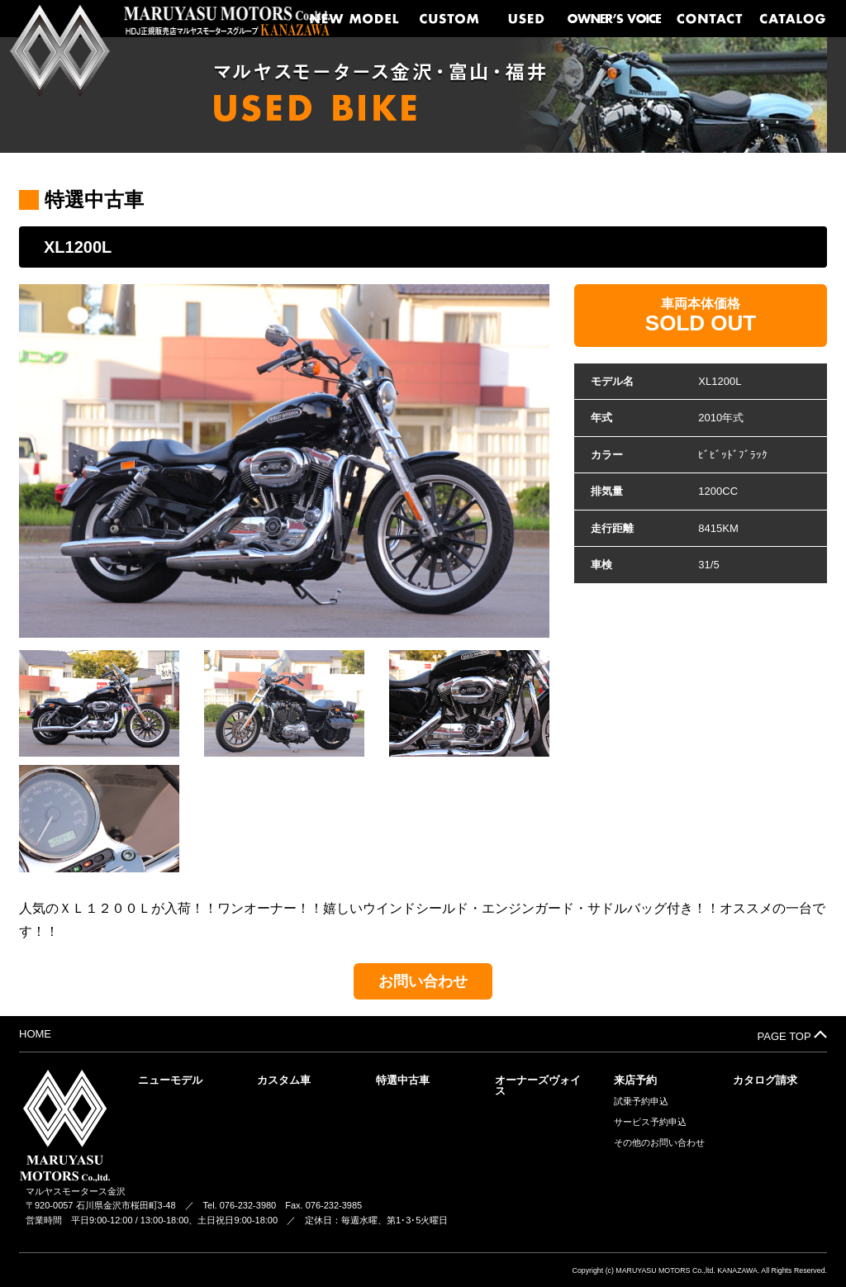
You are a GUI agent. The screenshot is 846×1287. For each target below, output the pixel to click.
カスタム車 (284, 1080)
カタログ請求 (765, 1080)
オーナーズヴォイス (538, 1085)
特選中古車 (403, 1080)
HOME (35, 1033)
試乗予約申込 (641, 1101)
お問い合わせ (423, 981)
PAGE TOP (792, 1035)
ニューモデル (170, 1080)
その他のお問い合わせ (659, 1142)
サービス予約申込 (650, 1122)
